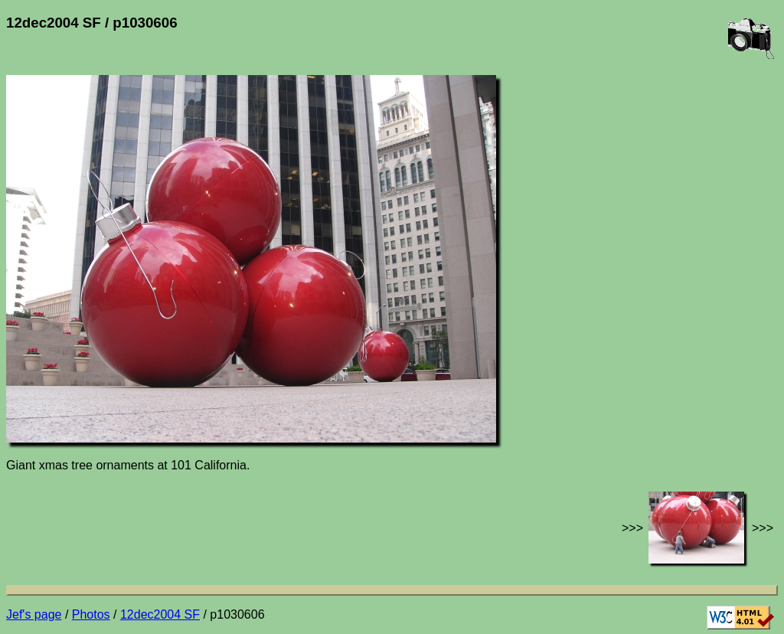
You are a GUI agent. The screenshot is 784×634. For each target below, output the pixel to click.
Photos (91, 614)
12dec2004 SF (160, 614)
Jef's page (33, 614)
